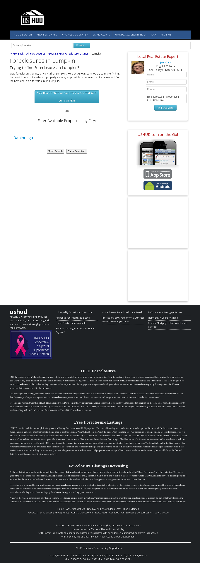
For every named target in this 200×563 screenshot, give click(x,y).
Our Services (127, 512)
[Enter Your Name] (166, 74)
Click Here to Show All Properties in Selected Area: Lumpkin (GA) (67, 96)
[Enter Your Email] (166, 82)
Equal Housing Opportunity (107, 548)
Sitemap (135, 508)
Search (81, 45)
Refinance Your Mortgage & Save (73, 317)
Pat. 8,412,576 (90, 559)
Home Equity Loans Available (71, 323)
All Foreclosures (35, 53)
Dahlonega (23, 137)
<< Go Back (16, 53)
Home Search (23, 34)
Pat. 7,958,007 (74, 555)
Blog (125, 508)
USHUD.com (76, 525)
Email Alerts (101, 34)
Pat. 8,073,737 (107, 555)
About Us (114, 512)
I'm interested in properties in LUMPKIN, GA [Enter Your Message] (166, 98)
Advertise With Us (75, 508)
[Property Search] (42, 45)
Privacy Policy (62, 512)
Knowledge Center (75, 34)
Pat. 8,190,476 (123, 555)
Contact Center (145, 512)
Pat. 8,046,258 (90, 555)
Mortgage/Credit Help (130, 34)
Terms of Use (45, 512)
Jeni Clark (165, 62)
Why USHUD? (162, 512)
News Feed (101, 512)
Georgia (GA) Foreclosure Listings (68, 53)
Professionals (47, 34)
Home (60, 508)
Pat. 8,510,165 (106, 559)
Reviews (166, 34)
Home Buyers (109, 312)
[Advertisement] (157, 222)
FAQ (153, 34)
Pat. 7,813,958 (57, 555)
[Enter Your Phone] (166, 89)
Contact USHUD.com (82, 512)
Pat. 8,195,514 (140, 555)
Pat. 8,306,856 (73, 559)
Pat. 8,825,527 (123, 559)
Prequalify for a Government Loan (75, 312)
